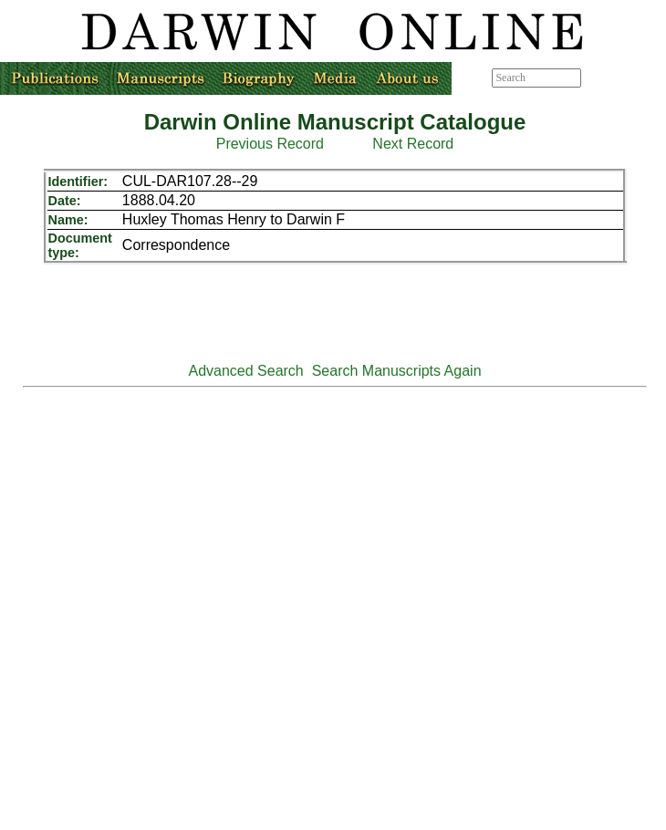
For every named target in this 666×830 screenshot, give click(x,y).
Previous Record (270, 143)
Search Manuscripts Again (397, 371)
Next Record (412, 143)
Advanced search (622, 77)
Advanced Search (245, 371)
